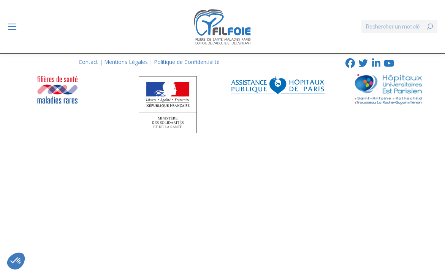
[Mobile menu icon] (12, 26)
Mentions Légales (126, 61)
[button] (16, 261)
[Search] (399, 26)
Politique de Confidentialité (187, 61)
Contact (88, 61)
